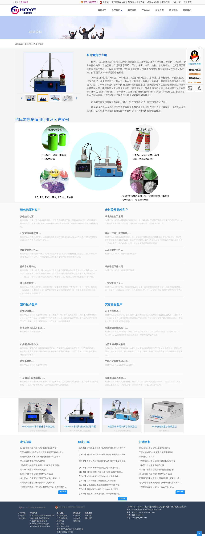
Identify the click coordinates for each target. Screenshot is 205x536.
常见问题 (76, 521)
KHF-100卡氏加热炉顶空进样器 (80, 426)
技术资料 (173, 10)
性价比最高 (164, 431)
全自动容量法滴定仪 (38, 431)
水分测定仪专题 (118, 2)
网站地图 (88, 518)
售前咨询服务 (62, 515)
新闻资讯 (132, 10)
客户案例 (60, 524)
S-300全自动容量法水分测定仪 (42, 515)
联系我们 (166, 2)
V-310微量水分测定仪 (38, 521)
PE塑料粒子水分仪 (136, 2)
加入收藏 (176, 2)
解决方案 (159, 10)
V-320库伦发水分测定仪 (39, 524)
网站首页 (102, 10)
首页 (27, 44)
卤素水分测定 (153, 2)
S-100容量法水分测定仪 (39, 518)
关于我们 (117, 10)
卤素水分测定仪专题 (65, 532)
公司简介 (21, 515)
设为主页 (187, 2)
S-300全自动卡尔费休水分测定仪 (38, 426)
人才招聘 (21, 518)
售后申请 (60, 521)
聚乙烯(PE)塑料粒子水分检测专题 (70, 529)
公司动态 (76, 515)
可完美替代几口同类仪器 (80, 431)
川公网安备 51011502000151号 (70, 507)
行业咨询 (76, 518)
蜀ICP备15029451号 (179, 507)
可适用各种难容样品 (122, 431)
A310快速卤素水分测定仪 (164, 426)
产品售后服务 (62, 518)
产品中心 (146, 10)
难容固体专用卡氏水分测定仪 (122, 426)
